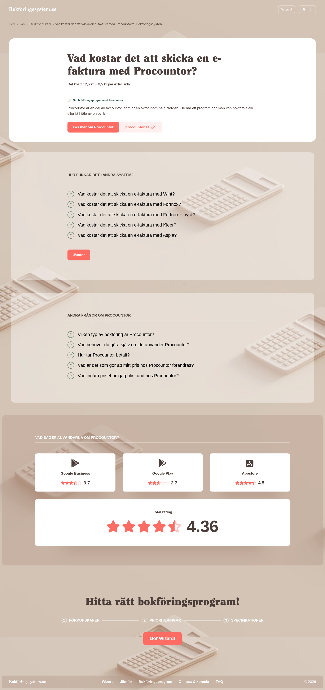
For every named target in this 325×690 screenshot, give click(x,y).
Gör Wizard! (162, 638)
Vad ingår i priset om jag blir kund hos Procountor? (128, 375)
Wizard (286, 9)
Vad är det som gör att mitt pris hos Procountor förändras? (136, 365)
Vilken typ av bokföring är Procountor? (116, 334)
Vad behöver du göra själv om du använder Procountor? (133, 344)
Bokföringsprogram (155, 682)
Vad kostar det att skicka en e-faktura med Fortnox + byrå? (136, 214)
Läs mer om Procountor (93, 127)
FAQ (22, 24)
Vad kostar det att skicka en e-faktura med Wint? (126, 194)
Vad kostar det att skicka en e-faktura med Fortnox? (129, 204)
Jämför (307, 9)
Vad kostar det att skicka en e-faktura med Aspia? (127, 235)
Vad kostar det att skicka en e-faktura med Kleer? (127, 225)
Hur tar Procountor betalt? (104, 355)
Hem (12, 24)
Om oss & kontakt (194, 682)
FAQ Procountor (40, 24)
